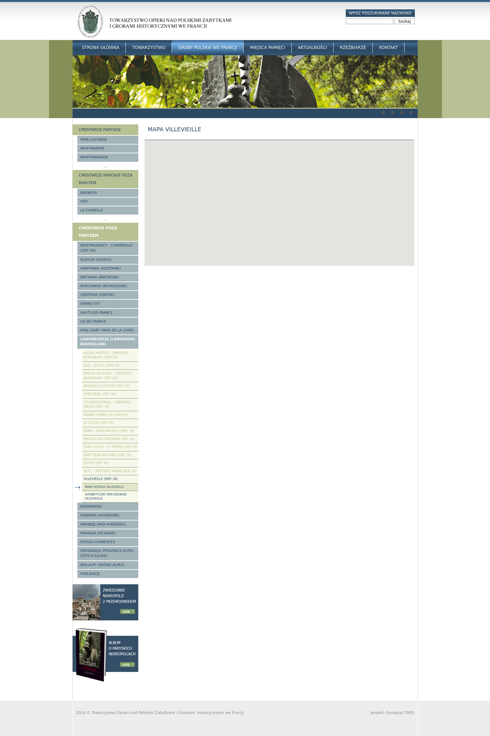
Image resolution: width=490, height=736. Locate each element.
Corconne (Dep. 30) (100, 394)
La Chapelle (91, 210)
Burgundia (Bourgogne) (103, 286)
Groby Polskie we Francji (207, 47)
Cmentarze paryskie (100, 130)
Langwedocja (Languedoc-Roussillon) (108, 341)
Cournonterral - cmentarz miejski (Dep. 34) (107, 405)
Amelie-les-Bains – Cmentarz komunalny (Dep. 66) (108, 376)
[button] (279, 197)
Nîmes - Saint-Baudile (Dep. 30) (109, 431)
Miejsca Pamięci (267, 47)
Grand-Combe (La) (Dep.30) (106, 415)
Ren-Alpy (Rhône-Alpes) (102, 565)
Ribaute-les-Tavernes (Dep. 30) (109, 439)
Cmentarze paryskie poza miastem (106, 179)
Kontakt (388, 47)
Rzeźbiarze (353, 47)
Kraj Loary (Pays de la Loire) (107, 330)
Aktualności (312, 47)
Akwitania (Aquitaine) (100, 268)
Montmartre (92, 148)
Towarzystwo (148, 47)
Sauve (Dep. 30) (96, 463)
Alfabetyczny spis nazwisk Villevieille (106, 496)
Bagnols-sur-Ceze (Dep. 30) (107, 386)
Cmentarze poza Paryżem (98, 232)
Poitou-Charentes (97, 542)
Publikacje (90, 574)
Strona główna (100, 47)
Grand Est (90, 304)
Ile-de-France (93, 321)
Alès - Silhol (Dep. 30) (102, 365)
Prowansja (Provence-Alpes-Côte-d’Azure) (107, 553)
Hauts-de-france (96, 313)
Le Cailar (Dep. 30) (99, 422)
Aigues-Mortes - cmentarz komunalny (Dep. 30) (106, 355)
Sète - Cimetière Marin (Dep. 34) (110, 471)
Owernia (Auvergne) (99, 515)
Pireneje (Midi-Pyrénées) (103, 524)
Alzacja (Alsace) (96, 260)
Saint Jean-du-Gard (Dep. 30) (108, 455)
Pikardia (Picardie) (98, 533)
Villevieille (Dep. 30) (101, 479)
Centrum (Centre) (97, 295)
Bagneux (88, 193)
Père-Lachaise (93, 140)
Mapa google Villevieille (104, 486)
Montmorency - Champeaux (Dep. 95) (106, 248)
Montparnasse (94, 157)
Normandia (91, 506)
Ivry (84, 201)
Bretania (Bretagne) (99, 277)
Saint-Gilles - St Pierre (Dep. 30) (111, 447)
